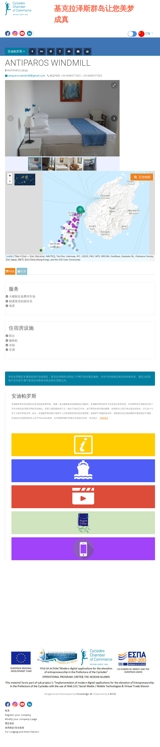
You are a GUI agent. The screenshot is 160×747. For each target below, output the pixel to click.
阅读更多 (104, 417)
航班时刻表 (14, 592)
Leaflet (9, 256)
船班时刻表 (14, 597)
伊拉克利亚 (92, 611)
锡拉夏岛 (91, 616)
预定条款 (9, 723)
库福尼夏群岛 (120, 597)
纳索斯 (115, 616)
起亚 (114, 588)
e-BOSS (112, 693)
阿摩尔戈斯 (92, 588)
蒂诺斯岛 (143, 616)
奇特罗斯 (117, 602)
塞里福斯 (143, 592)
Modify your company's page (21, 719)
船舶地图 (13, 602)
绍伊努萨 (143, 611)
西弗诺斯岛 (144, 602)
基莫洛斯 (117, 592)
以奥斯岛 (91, 620)
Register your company (18, 714)
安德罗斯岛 (92, 597)
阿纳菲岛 (91, 592)
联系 (22, 271)
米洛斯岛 (117, 606)
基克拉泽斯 (14, 588)
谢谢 (10, 611)
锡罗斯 (141, 606)
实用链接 (13, 606)
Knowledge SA (84, 693)
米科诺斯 (117, 611)
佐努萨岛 (91, 606)
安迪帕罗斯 (92, 602)
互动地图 (142, 177)
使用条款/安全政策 (14, 727)
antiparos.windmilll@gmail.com (25, 75)
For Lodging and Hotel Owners (22, 731)
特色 (10, 271)
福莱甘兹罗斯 (146, 620)
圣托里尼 (143, 588)
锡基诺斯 (143, 597)
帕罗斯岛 (117, 620)
